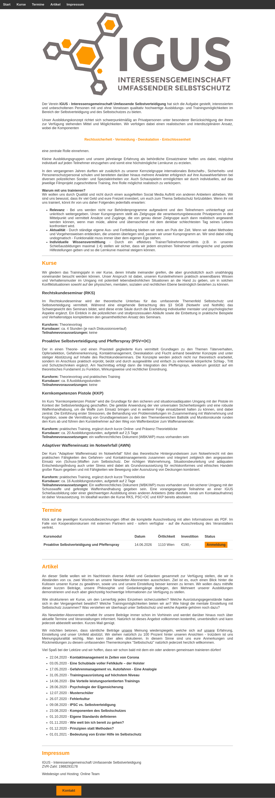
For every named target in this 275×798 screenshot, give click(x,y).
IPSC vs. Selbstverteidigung (93, 705)
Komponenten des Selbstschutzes (98, 711)
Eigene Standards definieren (93, 717)
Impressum (75, 4)
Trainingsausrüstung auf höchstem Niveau (104, 675)
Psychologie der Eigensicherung (96, 687)
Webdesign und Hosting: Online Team (71, 774)
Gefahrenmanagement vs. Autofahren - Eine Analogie (113, 669)
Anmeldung (216, 545)
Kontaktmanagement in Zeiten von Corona (104, 657)
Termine (38, 4)
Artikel (55, 4)
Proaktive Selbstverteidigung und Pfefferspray (81, 545)
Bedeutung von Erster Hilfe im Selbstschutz (105, 734)
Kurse (21, 4)
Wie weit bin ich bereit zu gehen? (97, 722)
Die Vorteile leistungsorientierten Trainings (105, 681)
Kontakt (68, 790)
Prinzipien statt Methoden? (92, 728)
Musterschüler (81, 693)
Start (7, 4)
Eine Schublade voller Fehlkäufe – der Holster (107, 663)
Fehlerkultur (80, 699)
